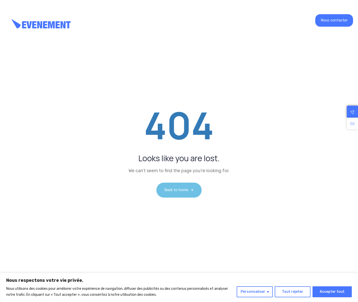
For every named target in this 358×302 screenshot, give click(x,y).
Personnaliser (253, 292)
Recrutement (185, 20)
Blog (211, 20)
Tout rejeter (292, 292)
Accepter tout (332, 292)
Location (111, 20)
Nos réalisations (147, 20)
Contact (231, 20)
